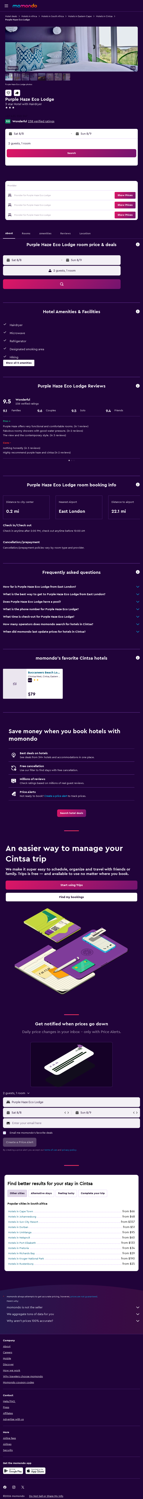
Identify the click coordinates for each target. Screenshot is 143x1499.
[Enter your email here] (75, 1123)
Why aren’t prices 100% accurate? (73, 1321)
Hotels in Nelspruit (19, 1237)
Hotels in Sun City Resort (23, 1222)
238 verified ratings (41, 121)
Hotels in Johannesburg (22, 1216)
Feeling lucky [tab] (66, 1193)
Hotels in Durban (18, 1227)
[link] (71, 813)
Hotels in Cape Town (20, 1211)
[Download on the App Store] (35, 1470)
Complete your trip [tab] (93, 1193)
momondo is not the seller (73, 1307)
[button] (6, 6)
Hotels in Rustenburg (20, 1264)
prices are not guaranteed (83, 1296)
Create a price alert (55, 796)
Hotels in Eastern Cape (80, 16)
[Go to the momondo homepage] (25, 5)
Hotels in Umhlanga (19, 1232)
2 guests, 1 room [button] (19, 143)
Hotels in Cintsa (104, 16)
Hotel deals (11, 16)
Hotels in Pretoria (18, 1248)
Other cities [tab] (17, 1193)
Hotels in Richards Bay (21, 1253)
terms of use (50, 1150)
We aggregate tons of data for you (73, 1314)
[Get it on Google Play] (13, 1470)
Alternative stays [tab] (41, 1193)
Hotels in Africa (29, 16)
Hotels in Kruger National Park (26, 1258)
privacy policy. (69, 1150)
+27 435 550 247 (16, 116)
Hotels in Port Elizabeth (22, 1243)
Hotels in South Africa (52, 16)
